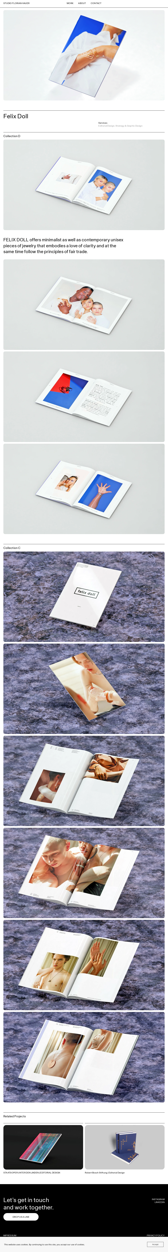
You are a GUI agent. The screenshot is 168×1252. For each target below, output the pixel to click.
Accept (155, 1244)
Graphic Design (134, 125)
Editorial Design (106, 125)
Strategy (120, 125)
